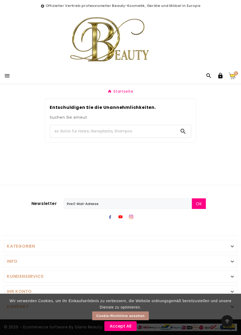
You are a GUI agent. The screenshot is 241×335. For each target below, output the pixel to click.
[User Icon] (220, 76)
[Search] (183, 131)
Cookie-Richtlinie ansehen (120, 316)
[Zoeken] (112, 131)
